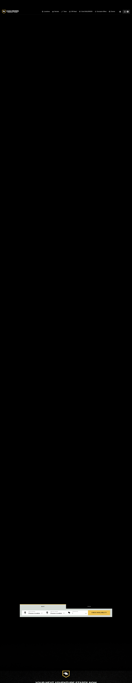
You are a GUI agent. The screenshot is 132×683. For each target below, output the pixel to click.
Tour (89, 607)
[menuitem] (46, 3)
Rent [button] (43, 607)
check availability (99, 612)
